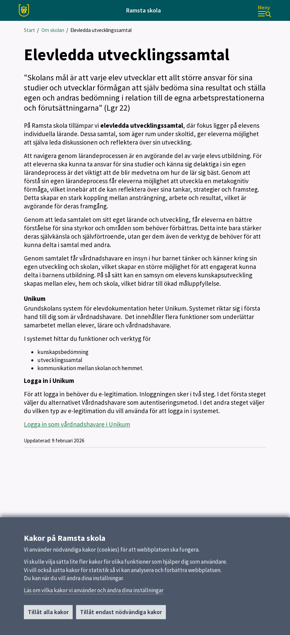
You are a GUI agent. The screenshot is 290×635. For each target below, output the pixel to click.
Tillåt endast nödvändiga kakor (121, 614)
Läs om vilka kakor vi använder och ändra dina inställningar (94, 592)
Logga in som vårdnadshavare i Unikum (77, 424)
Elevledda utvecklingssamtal (101, 30)
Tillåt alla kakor (48, 614)
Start (29, 30)
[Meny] (264, 10)
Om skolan (52, 30)
